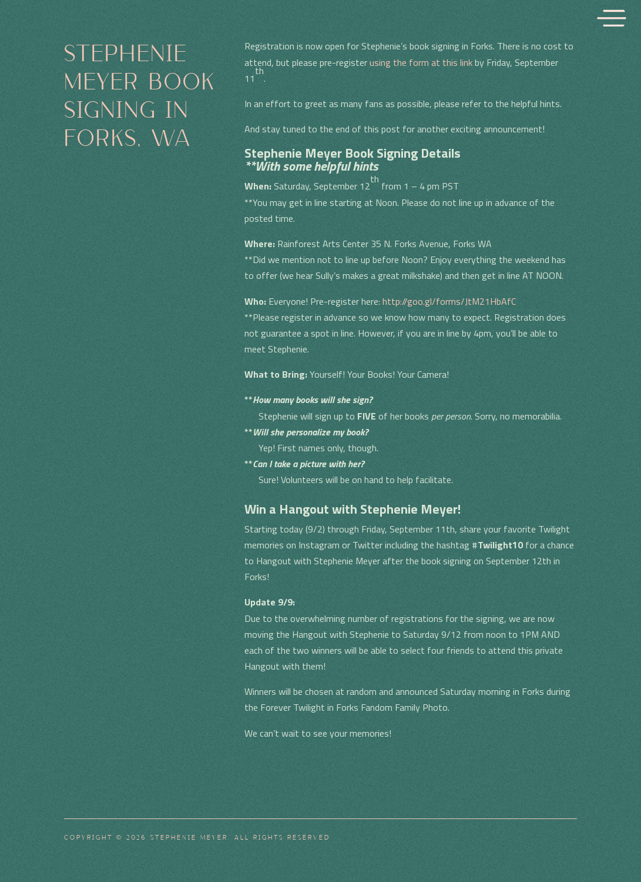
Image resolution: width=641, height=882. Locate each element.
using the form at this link (421, 62)
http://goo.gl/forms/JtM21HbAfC (449, 301)
